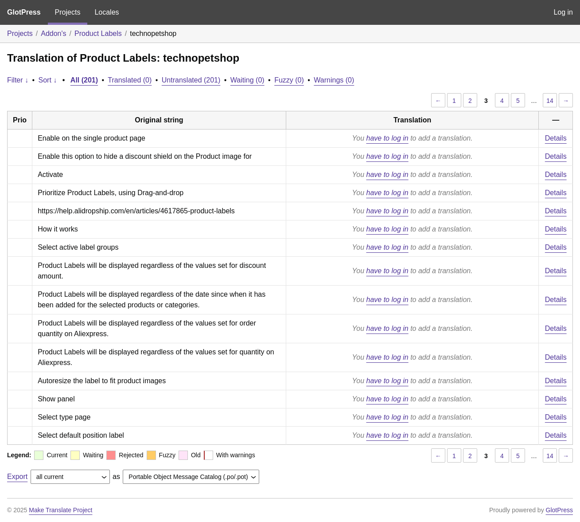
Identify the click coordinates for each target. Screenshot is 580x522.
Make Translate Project (60, 510)
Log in (563, 12)
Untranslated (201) (191, 80)
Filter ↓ (17, 80)
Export (17, 476)
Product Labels (98, 33)
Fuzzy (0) (289, 80)
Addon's (53, 33)
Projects (68, 12)
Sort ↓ (48, 80)
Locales (106, 12)
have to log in (387, 138)
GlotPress (24, 12)
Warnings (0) (334, 80)
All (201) (84, 80)
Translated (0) (130, 80)
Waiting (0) (247, 80)
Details (556, 138)
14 (549, 100)
